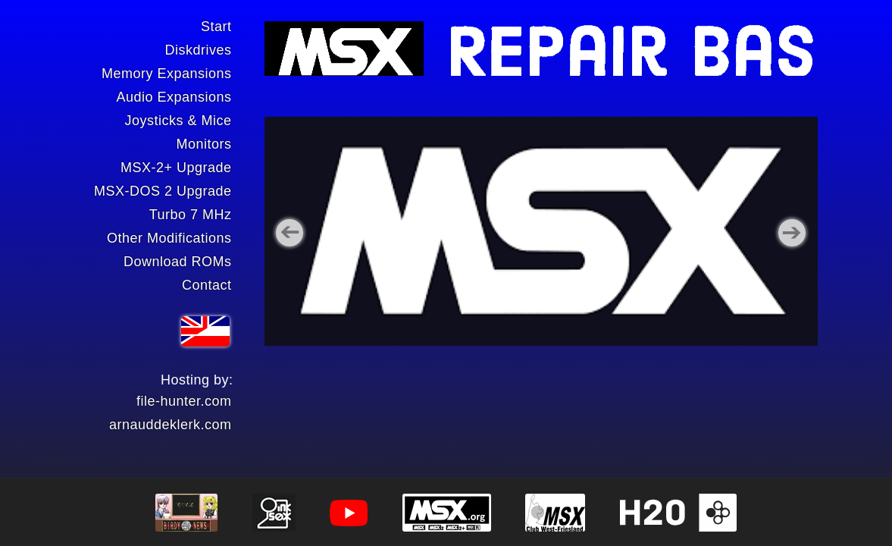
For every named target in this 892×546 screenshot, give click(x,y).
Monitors (203, 144)
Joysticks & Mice (177, 120)
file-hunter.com (184, 401)
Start (216, 26)
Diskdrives (197, 50)
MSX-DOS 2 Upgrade (163, 191)
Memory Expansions (167, 73)
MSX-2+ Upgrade (176, 167)
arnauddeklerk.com (170, 424)
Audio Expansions (173, 97)
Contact (207, 285)
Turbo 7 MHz (190, 214)
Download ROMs (178, 261)
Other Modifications (169, 238)
